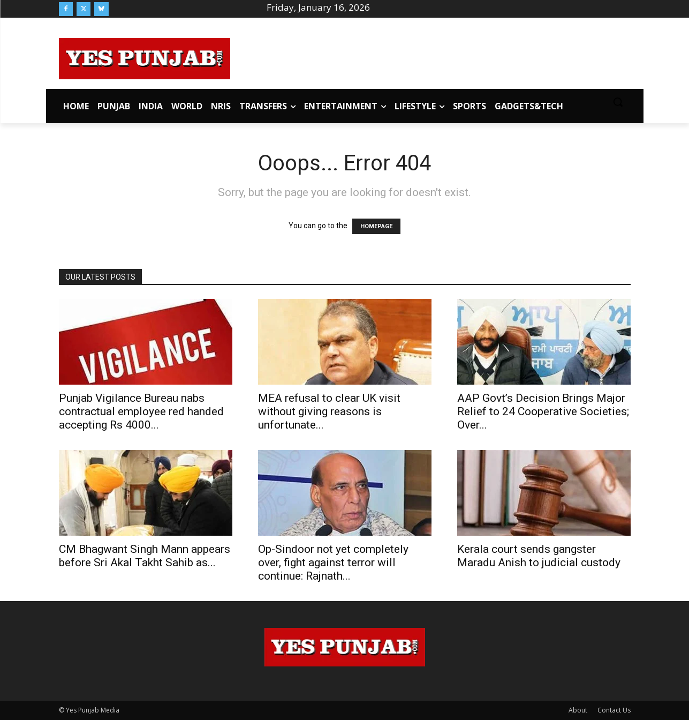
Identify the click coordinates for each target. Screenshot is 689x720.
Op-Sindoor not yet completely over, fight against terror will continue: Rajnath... (333, 562)
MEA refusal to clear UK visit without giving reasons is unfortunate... (329, 411)
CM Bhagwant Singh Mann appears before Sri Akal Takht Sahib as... (144, 556)
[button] (618, 102)
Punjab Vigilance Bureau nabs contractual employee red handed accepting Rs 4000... (141, 411)
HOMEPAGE (376, 226)
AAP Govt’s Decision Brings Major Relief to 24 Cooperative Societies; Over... (543, 411)
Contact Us (614, 710)
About (578, 710)
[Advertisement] (430, 57)
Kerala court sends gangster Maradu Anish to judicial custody (538, 556)
